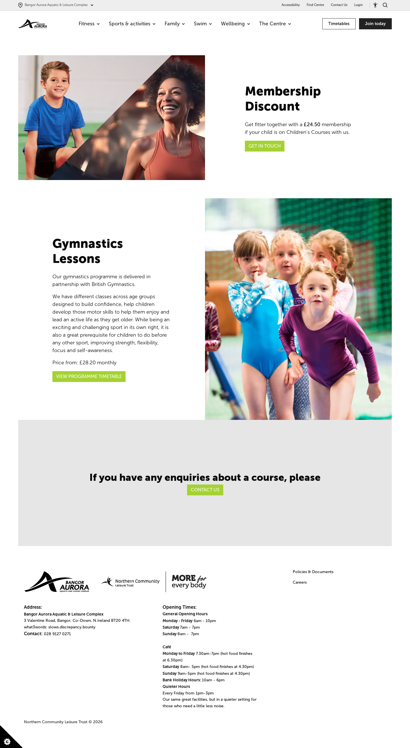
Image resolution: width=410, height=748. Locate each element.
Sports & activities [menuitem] (132, 23)
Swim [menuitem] (203, 23)
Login (358, 5)
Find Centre (315, 5)
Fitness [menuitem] (89, 23)
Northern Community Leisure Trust (55, 722)
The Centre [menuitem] (275, 23)
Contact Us (339, 5)
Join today (375, 23)
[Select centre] (55, 5)
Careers (300, 582)
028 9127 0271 (57, 634)
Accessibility (291, 5)
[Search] (387, 5)
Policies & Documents (313, 572)
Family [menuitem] (175, 23)
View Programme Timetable (89, 376)
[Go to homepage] (32, 24)
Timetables (339, 23)
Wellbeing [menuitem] (235, 23)
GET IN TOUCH (265, 146)
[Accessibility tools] (377, 5)
